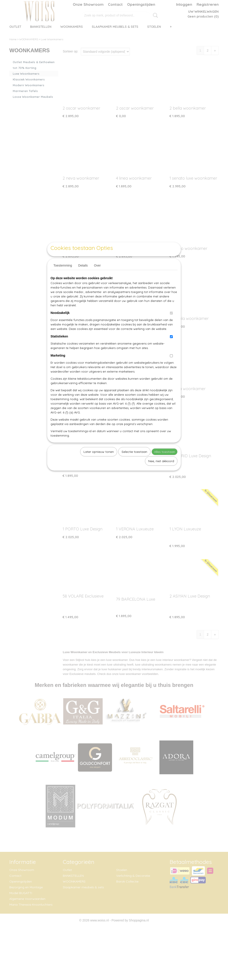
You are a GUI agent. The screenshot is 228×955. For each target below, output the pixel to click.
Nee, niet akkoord (161, 471)
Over (97, 275)
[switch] (171, 323)
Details (83, 275)
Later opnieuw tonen (98, 462)
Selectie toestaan (134, 462)
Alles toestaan (164, 462)
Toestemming (62, 275)
